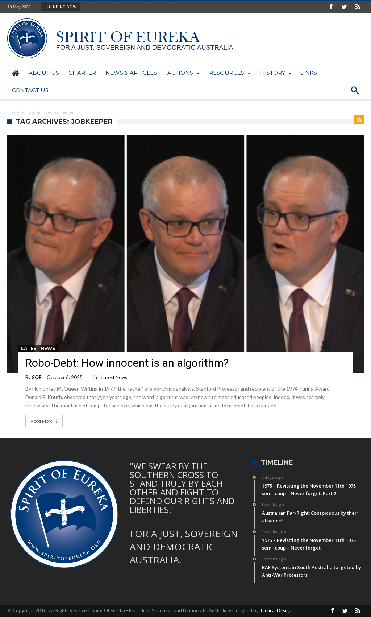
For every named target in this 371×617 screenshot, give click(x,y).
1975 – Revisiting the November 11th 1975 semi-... (137, 6)
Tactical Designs (276, 610)
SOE (36, 377)
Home (13, 112)
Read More (44, 421)
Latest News (38, 348)
